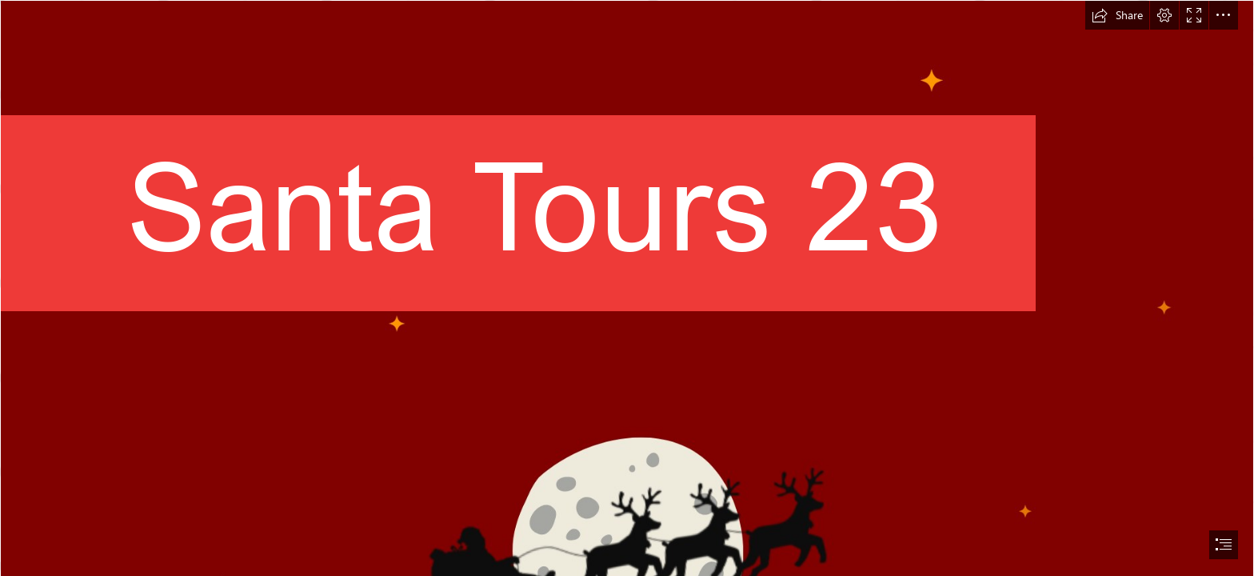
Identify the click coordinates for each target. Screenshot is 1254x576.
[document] (627, 288)
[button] (1117, 15)
